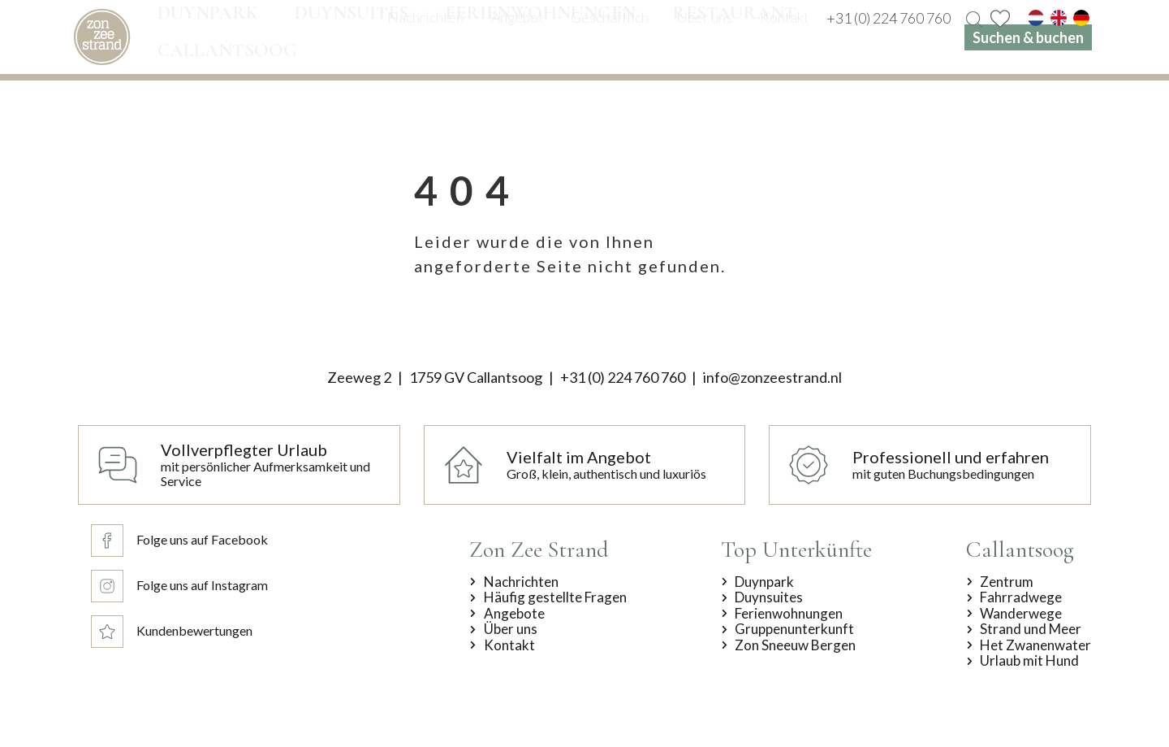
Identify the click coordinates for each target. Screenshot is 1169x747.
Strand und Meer (1030, 629)
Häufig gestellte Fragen (555, 597)
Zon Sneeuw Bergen (795, 645)
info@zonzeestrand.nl (772, 377)
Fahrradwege (1021, 597)
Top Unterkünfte (796, 549)
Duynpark (764, 582)
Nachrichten (521, 582)
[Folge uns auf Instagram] (179, 586)
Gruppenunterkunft (794, 629)
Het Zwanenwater (1035, 645)
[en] (1058, 18)
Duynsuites (769, 597)
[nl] (1035, 18)
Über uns (510, 629)
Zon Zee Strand (539, 549)
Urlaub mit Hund (1029, 661)
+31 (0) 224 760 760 (622, 377)
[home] (101, 37)
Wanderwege (1021, 614)
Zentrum (1006, 582)
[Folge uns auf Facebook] (179, 540)
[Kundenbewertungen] (179, 631)
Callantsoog (1020, 549)
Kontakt (509, 645)
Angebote (514, 614)
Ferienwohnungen (789, 614)
